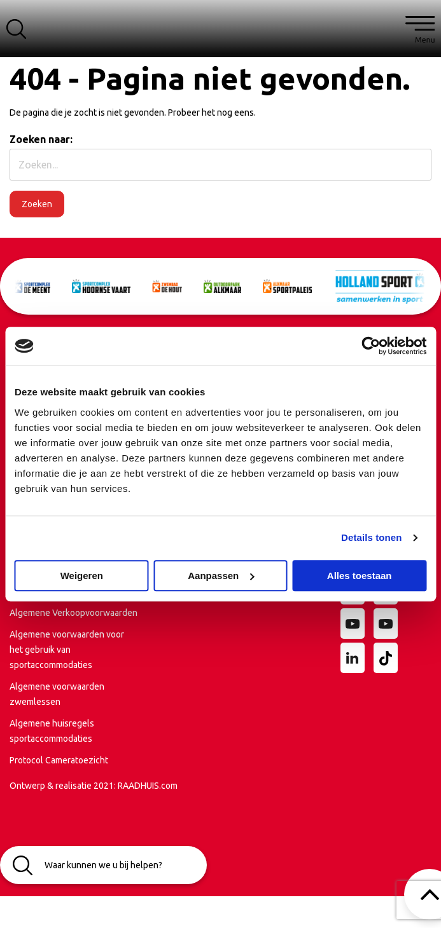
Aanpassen (221, 575)
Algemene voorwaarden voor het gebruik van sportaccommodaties (67, 649)
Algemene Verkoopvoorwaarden (73, 613)
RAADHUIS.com (148, 786)
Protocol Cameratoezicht (59, 760)
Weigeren (81, 575)
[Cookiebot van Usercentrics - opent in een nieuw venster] (370, 345)
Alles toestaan (359, 575)
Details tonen (371, 537)
